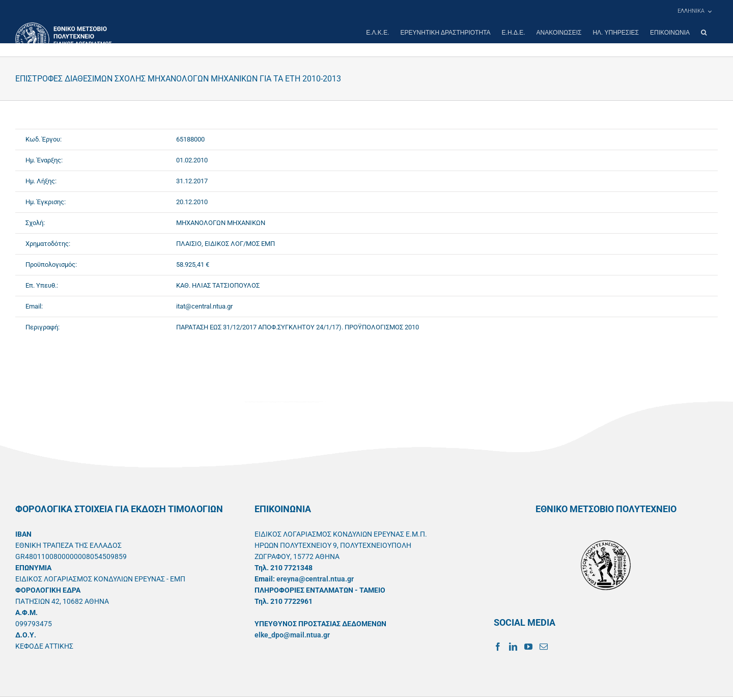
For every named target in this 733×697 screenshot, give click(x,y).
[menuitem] (694, 11)
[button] (704, 32)
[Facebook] (498, 647)
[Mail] (544, 647)
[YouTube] (528, 647)
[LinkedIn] (513, 647)
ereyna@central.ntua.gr (315, 579)
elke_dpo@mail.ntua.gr (292, 635)
